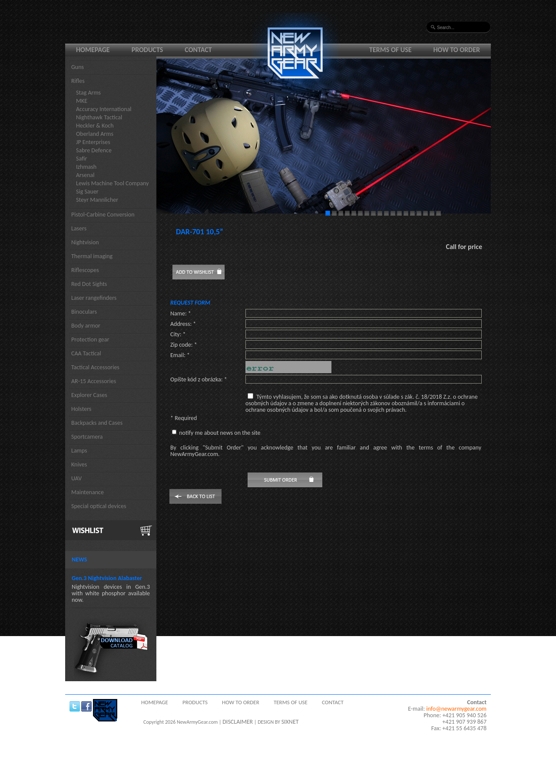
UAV (76, 478)
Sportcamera (87, 436)
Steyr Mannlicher (97, 199)
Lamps (79, 450)
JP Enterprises (93, 142)
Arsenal (85, 175)
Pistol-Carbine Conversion (103, 214)
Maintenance (87, 492)
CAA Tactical (86, 353)
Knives (79, 464)
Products (147, 50)
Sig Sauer (87, 191)
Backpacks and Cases (96, 423)
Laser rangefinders (93, 298)
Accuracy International (104, 109)
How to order (457, 50)
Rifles (78, 81)
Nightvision (85, 242)
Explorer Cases (89, 395)
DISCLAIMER (237, 721)
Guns (77, 67)
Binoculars (84, 311)
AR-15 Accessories (93, 381)
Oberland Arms (94, 134)
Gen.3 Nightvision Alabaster (107, 578)
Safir (81, 158)
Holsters (81, 409)
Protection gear (90, 339)
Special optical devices (98, 506)
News (79, 559)
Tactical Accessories (95, 367)
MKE (81, 101)
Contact (198, 50)
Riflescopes (85, 270)
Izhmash (86, 167)
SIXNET (290, 721)
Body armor (85, 325)
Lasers (78, 228)
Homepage (93, 50)
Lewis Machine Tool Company (112, 183)
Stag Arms (88, 92)
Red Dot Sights (89, 284)
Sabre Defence (94, 150)
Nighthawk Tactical (99, 117)
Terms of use (390, 50)
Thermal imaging (92, 256)
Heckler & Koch (95, 125)
